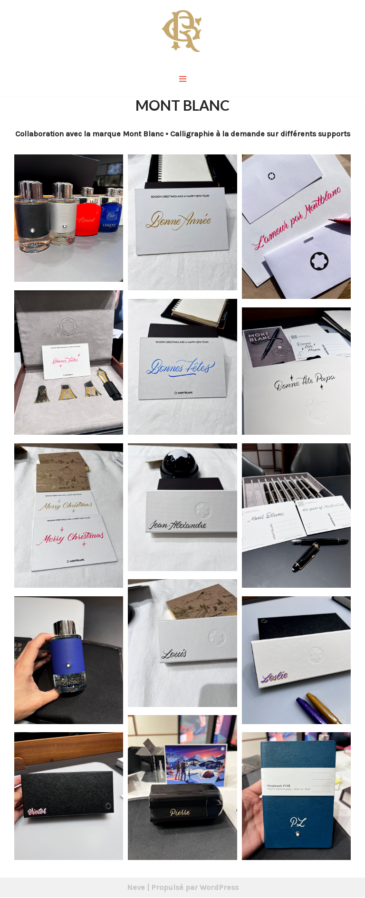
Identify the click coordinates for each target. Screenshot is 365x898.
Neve (136, 887)
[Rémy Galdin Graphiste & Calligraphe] (182, 30)
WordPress (219, 887)
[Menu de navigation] (182, 78)
